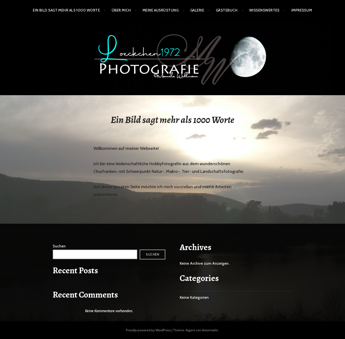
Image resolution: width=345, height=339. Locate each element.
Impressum (301, 10)
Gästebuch (226, 10)
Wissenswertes (264, 10)
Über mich (121, 10)
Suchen (59, 246)
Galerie (197, 10)
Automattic (210, 330)
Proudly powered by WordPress (148, 330)
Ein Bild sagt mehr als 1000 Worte (66, 10)
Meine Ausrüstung (160, 10)
